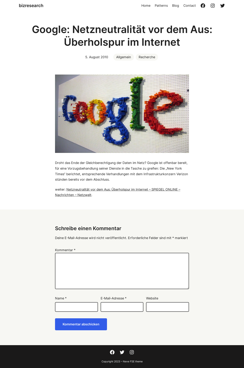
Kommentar (65, 250)
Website (152, 298)
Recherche (147, 57)
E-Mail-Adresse (114, 298)
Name (61, 298)
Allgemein (123, 57)
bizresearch (31, 5)
